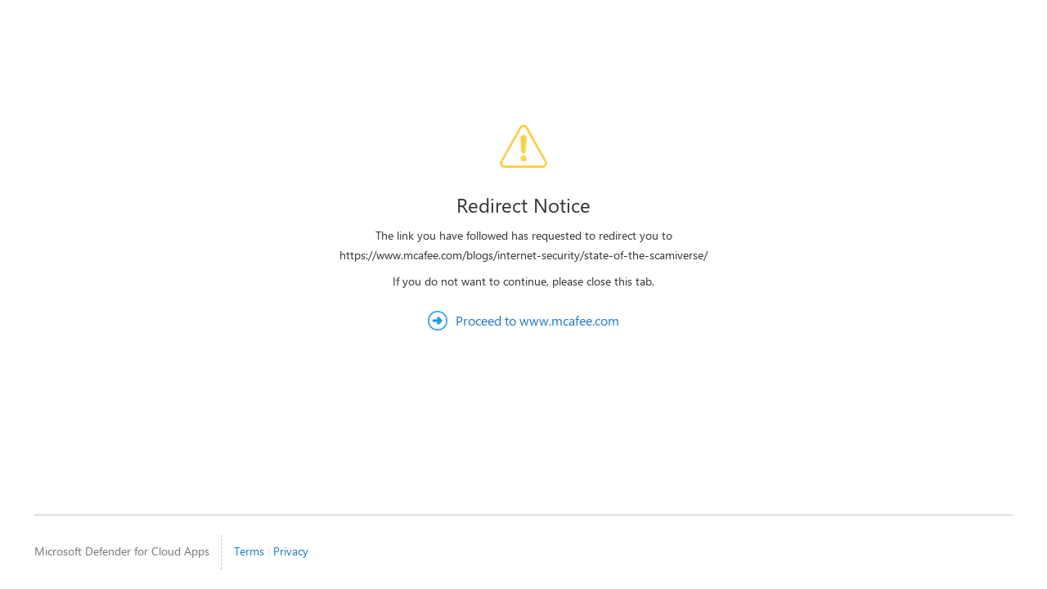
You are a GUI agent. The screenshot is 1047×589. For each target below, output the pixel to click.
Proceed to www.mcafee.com (537, 320)
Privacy (290, 551)
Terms (249, 551)
